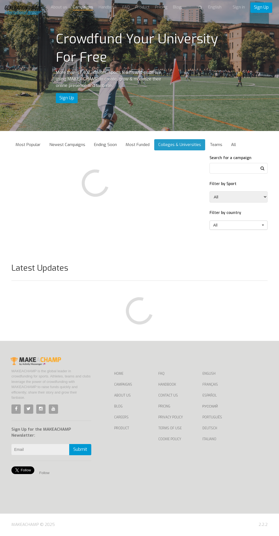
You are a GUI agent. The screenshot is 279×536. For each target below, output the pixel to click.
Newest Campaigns (67, 144)
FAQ (126, 7)
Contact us (168, 395)
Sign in (239, 7)
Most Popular (28, 144)
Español (209, 395)
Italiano (209, 439)
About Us (122, 395)
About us (59, 7)
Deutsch (209, 428)
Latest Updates (39, 268)
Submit (80, 449)
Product (142, 7)
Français (210, 384)
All (233, 144)
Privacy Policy (170, 417)
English (209, 373)
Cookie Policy (169, 439)
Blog (177, 7)
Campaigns (83, 7)
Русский (210, 406)
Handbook (108, 7)
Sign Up (261, 7)
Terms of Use (170, 428)
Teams (216, 144)
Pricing (161, 7)
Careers (121, 417)
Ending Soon (105, 144)
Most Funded (138, 144)
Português (212, 417)
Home (118, 373)
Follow (44, 473)
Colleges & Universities (179, 144)
